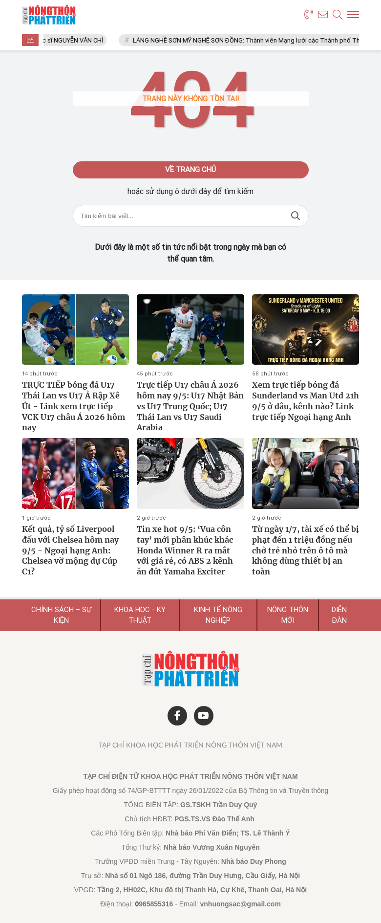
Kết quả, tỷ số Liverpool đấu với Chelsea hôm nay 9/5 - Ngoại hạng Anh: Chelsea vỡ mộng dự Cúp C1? (70, 550)
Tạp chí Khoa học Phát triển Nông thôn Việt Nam (190, 745)
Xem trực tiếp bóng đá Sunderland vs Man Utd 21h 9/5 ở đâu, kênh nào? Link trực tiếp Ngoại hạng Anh (305, 400)
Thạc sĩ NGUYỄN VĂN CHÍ (71, 40)
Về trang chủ (190, 169)
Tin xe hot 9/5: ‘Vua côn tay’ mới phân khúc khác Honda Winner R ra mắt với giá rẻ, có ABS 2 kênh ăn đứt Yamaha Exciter (185, 550)
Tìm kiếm (295, 216)
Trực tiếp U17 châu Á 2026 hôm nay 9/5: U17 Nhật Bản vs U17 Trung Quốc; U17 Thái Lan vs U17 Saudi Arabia (190, 406)
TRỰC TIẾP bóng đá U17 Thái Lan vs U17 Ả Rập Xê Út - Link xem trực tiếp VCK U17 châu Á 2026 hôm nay (73, 406)
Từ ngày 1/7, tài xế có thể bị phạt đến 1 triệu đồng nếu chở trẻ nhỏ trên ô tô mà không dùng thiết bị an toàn (305, 550)
